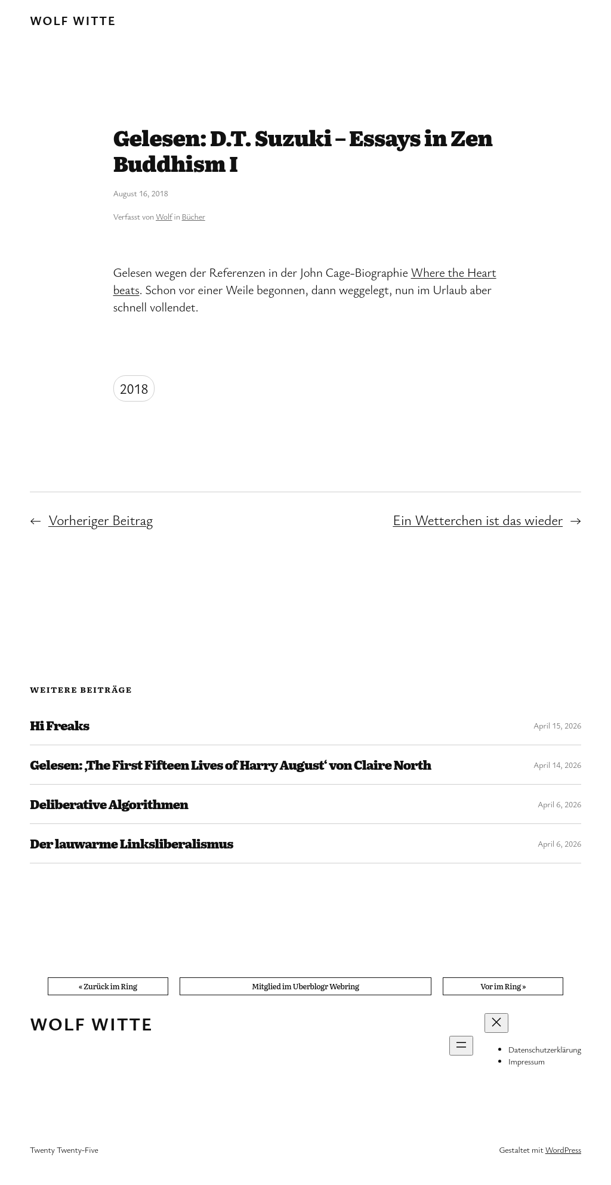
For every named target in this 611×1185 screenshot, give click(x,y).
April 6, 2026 (559, 804)
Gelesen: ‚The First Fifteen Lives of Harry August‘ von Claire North (230, 764)
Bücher (193, 216)
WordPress (563, 1149)
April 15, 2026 (557, 725)
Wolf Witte (73, 20)
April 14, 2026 (557, 764)
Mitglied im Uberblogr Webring (305, 986)
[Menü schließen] (496, 1023)
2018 (134, 388)
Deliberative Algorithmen (109, 804)
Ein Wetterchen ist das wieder (478, 519)
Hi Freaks (59, 725)
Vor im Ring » (503, 986)
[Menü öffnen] (461, 1046)
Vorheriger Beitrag (100, 519)
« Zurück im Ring (108, 986)
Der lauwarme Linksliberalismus (131, 843)
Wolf (164, 216)
